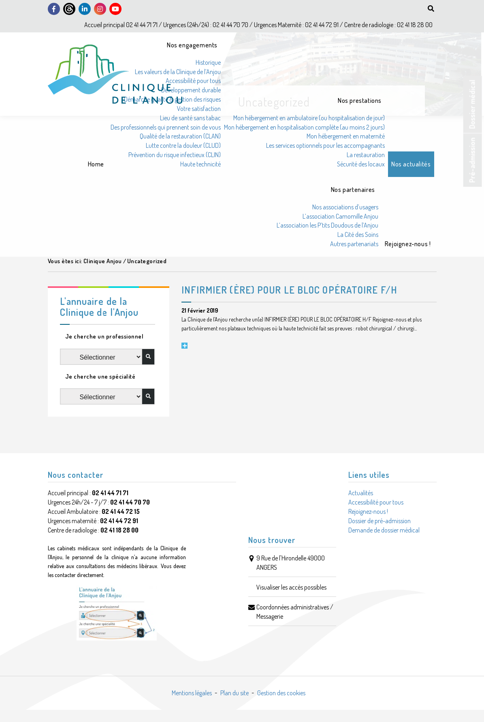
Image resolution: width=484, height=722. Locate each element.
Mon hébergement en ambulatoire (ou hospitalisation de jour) (309, 118)
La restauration (366, 155)
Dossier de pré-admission (379, 521)
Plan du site (234, 693)
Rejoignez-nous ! (408, 244)
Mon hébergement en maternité (346, 136)
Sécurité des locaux (361, 164)
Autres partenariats (354, 244)
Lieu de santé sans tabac (190, 118)
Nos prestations (360, 100)
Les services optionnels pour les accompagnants (325, 145)
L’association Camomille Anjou (340, 216)
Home (96, 164)
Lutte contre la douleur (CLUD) (183, 145)
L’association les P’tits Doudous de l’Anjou (327, 225)
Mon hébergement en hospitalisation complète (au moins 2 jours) (304, 127)
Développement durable (191, 90)
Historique (208, 62)
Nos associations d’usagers (345, 207)
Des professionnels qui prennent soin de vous (166, 127)
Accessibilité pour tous (193, 81)
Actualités (360, 493)
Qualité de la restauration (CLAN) (180, 136)
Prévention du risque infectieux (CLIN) (174, 155)
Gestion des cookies (281, 693)
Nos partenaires (353, 189)
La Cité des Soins (357, 234)
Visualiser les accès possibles (291, 587)
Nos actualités (411, 164)
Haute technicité (200, 164)
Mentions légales (192, 693)
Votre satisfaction (199, 108)
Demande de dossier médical (384, 530)
